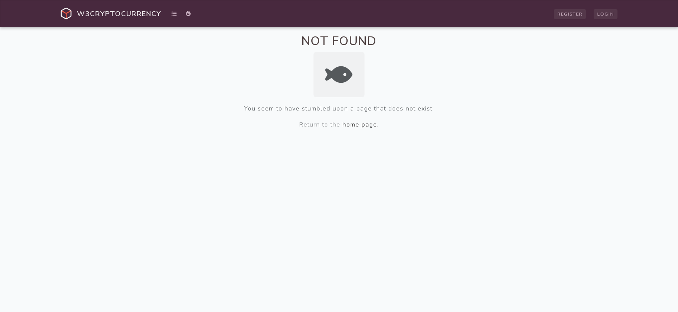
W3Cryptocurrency (119, 14)
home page (359, 124)
